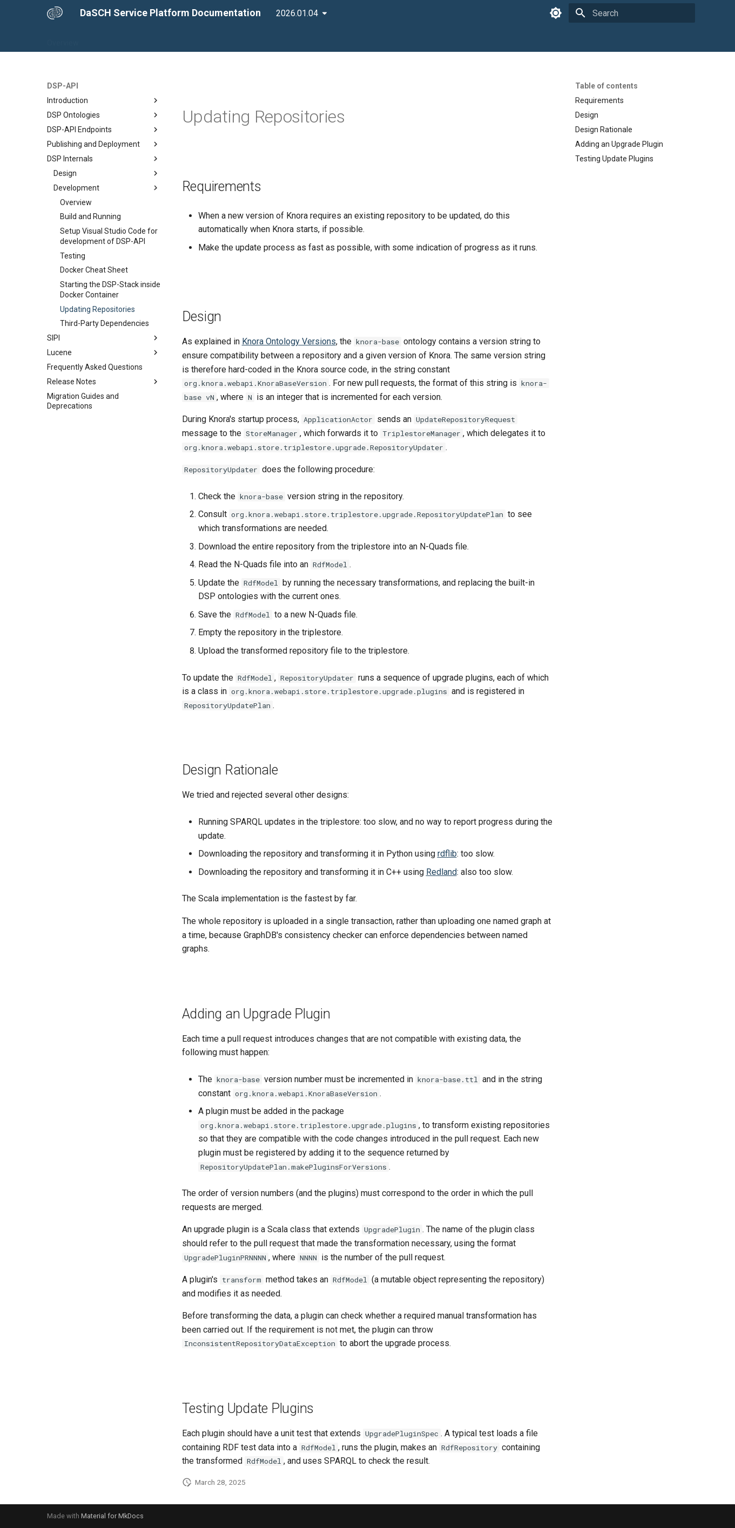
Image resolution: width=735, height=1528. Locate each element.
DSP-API (151, 39)
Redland (441, 872)
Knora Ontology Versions (289, 341)
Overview (63, 39)
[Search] (632, 13)
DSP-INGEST (255, 39)
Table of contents (606, 86)
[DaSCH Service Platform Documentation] (55, 13)
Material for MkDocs (112, 1516)
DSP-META (308, 39)
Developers (359, 39)
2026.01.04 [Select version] (297, 13)
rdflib (447, 853)
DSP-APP (108, 39)
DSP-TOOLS (200, 39)
